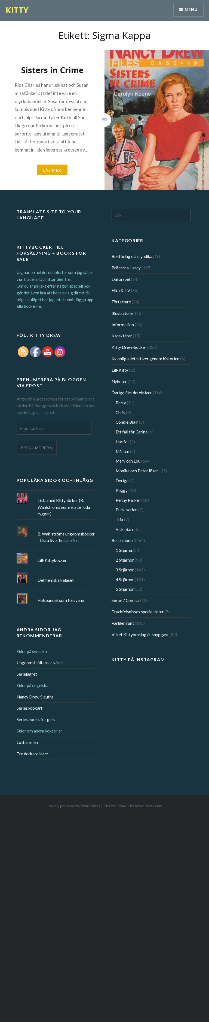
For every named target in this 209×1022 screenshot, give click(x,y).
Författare (121, 301)
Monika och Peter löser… (138, 470)
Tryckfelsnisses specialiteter (138, 611)
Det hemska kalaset (56, 580)
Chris (120, 412)
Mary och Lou (128, 460)
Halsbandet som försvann (61, 600)
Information (123, 324)
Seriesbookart (29, 708)
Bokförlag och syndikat (133, 256)
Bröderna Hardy (126, 267)
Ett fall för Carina (131, 431)
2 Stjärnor (125, 560)
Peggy (122, 490)
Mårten (122, 451)
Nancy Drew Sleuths (35, 696)
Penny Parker (128, 500)
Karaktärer (122, 335)
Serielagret (27, 674)
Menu (191, 9)
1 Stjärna (124, 550)
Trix (119, 519)
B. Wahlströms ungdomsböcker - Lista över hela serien (66, 537)
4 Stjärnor (125, 579)
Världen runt (123, 623)
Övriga (122, 480)
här (68, 279)
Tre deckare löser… (34, 753)
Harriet (122, 441)
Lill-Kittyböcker (52, 560)
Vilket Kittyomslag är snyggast (140, 634)
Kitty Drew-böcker (129, 347)
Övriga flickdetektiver (132, 392)
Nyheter (119, 381)
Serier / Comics (125, 600)
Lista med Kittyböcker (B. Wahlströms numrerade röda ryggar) (64, 507)
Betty (121, 402)
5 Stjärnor (125, 589)
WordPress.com (148, 806)
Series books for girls (36, 719)
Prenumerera (37, 447)
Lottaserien (27, 742)
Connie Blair (127, 422)
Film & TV (121, 290)
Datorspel (121, 279)
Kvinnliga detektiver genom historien (145, 358)
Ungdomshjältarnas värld (40, 662)
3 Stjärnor (125, 569)
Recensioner (123, 540)
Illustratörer (123, 313)
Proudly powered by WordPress (73, 806)
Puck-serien (126, 509)
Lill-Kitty (120, 370)
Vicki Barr (125, 529)
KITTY (17, 10)
